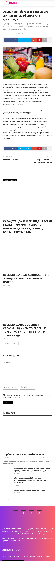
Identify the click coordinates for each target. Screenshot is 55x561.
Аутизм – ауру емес (11, 160)
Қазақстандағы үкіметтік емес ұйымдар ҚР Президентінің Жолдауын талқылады (32, 469)
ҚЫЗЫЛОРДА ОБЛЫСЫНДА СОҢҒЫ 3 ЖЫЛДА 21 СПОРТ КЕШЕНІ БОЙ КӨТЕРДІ (26, 278)
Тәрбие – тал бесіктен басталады (24, 454)
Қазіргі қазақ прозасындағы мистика (29, 490)
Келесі (15, 343)
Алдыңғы (7, 343)
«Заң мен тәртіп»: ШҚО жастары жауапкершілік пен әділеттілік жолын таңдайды (30, 480)
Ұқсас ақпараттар (10, 180)
